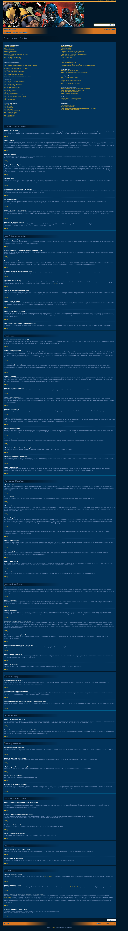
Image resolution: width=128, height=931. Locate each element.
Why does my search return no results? (70, 79)
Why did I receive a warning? (11, 93)
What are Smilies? (8, 107)
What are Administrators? (67, 46)
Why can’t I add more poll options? (12, 87)
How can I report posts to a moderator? (13, 94)
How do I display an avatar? (10, 73)
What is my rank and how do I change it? (13, 74)
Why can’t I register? (9, 49)
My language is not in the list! (11, 70)
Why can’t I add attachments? (11, 92)
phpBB (55, 283)
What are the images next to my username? (14, 71)
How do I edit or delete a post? (11, 82)
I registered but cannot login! (10, 51)
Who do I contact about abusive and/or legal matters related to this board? (78, 108)
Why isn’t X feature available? (68, 106)
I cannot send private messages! (68, 62)
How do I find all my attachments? (69, 99)
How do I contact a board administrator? (70, 109)
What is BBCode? (8, 104)
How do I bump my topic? (10, 99)
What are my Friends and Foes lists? (69, 70)
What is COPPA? (8, 48)
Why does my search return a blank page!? (71, 80)
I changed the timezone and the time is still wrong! (16, 68)
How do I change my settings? (11, 64)
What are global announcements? (12, 110)
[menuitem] (14, 29)
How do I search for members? (68, 81)
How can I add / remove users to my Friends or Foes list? (74, 72)
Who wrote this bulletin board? (68, 105)
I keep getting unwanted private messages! (71, 64)
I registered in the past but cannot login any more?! (16, 54)
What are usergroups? (66, 49)
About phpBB (7, 878)
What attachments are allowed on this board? (71, 98)
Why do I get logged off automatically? (13, 57)
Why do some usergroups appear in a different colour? (74, 54)
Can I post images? (8, 109)
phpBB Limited (48, 876)
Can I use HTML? (8, 106)
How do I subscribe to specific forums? (70, 91)
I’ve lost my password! (9, 55)
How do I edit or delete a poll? (11, 88)
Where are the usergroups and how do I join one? (72, 51)
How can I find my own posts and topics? (70, 83)
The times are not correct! (10, 67)
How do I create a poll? (9, 85)
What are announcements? (10, 112)
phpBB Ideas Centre (75, 887)
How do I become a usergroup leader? (70, 52)
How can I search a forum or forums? (69, 77)
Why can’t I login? (8, 52)
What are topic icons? (9, 116)
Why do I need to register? (10, 46)
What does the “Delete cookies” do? (12, 58)
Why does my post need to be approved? (14, 98)
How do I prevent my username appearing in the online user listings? (20, 65)
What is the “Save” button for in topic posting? (15, 96)
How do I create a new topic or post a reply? (14, 81)
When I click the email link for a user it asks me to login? (17, 76)
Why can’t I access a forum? (10, 90)
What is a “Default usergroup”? (68, 55)
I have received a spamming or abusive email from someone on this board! (78, 65)
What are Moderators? (66, 48)
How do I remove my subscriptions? (69, 93)
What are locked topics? (9, 115)
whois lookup (7, 897)
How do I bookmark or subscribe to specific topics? (73, 90)
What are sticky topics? (9, 113)
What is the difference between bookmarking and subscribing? (75, 88)
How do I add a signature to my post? (13, 84)
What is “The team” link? (66, 57)
